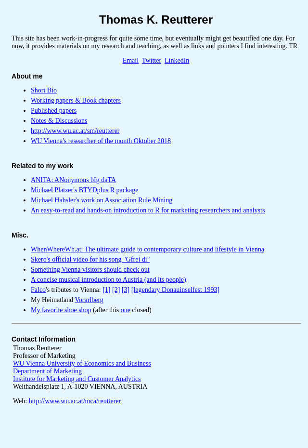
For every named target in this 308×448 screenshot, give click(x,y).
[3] (125, 289)
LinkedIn (177, 60)
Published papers (54, 110)
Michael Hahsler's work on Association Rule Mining (101, 200)
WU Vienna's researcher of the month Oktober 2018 (101, 141)
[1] (106, 289)
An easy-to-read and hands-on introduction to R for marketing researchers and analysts (148, 210)
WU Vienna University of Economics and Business (82, 363)
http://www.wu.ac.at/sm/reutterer (75, 130)
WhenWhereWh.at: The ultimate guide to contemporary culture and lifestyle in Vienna (147, 249)
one (125, 310)
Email (131, 60)
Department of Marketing (47, 371)
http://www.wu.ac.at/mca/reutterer (75, 401)
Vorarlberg (89, 299)
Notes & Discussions (59, 120)
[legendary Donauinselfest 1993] (175, 289)
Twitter (151, 60)
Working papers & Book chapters (76, 100)
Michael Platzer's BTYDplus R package (84, 190)
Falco (38, 289)
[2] (116, 289)
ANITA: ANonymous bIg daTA (73, 180)
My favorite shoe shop (61, 310)
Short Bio (44, 90)
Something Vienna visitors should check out (90, 269)
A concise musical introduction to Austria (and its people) (108, 279)
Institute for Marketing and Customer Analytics (77, 378)
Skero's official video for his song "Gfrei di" (90, 259)
